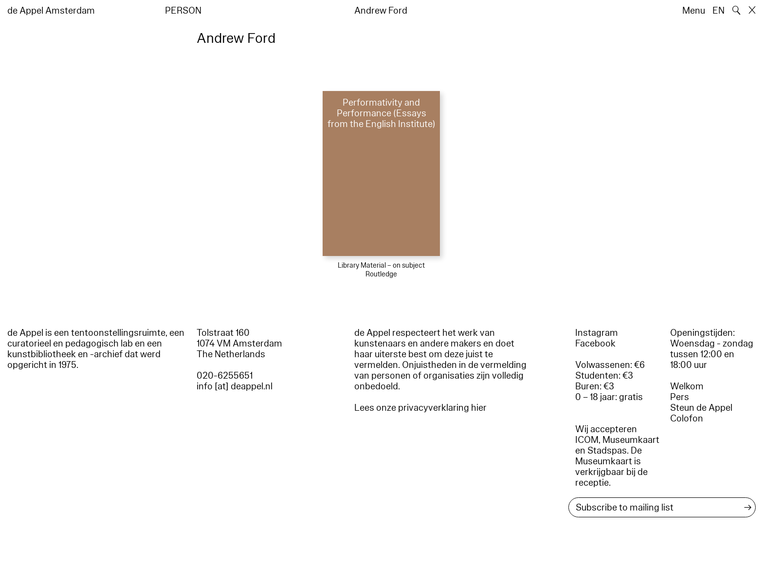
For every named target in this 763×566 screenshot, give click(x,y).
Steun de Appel (701, 408)
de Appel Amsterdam (51, 10)
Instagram (596, 333)
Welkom (687, 386)
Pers (679, 397)
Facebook (595, 343)
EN (718, 10)
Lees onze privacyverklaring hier (420, 408)
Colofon (686, 418)
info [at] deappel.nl (234, 386)
